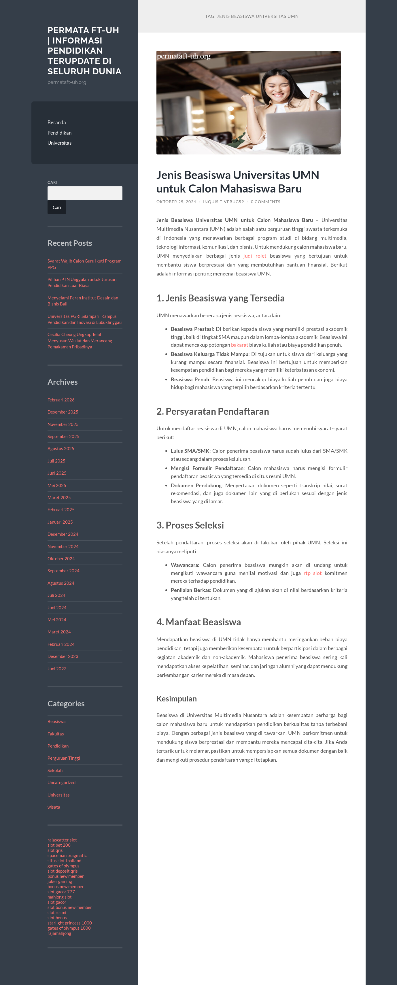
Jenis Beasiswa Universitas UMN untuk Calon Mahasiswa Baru (237, 181)
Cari (53, 182)
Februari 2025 (61, 509)
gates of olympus (64, 865)
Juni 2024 (57, 607)
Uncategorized (61, 782)
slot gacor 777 (61, 891)
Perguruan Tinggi (64, 758)
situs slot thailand (64, 860)
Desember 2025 (63, 411)
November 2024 (63, 546)
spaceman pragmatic (67, 855)
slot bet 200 (59, 845)
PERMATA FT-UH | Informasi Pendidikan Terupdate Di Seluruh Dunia (85, 50)
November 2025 (63, 424)
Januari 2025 (60, 521)
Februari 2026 (61, 399)
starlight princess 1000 (70, 922)
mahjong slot (60, 896)
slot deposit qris (63, 870)
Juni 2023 (57, 668)
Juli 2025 (56, 460)
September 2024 (64, 570)
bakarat (239, 344)
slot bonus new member (70, 907)
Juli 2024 (56, 595)
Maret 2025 (59, 497)
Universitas (59, 143)
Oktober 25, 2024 (176, 201)
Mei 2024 (57, 619)
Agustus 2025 (61, 448)
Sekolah (55, 770)
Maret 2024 (59, 631)
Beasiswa (57, 721)
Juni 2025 (57, 472)
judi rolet (254, 255)
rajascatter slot (62, 839)
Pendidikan (59, 133)
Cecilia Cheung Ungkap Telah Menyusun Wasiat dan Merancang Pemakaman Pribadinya (80, 340)
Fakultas (56, 733)
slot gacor (57, 902)
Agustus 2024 (61, 583)
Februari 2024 (61, 644)
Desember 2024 (63, 534)
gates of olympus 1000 (69, 928)
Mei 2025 (57, 485)
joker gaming (60, 881)
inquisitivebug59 (223, 201)
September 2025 (64, 436)
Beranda (57, 122)
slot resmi (57, 912)
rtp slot (313, 573)
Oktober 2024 (61, 558)
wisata (54, 806)
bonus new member (66, 876)
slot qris (55, 850)
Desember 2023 (63, 656)
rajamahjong (59, 933)
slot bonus (57, 917)
